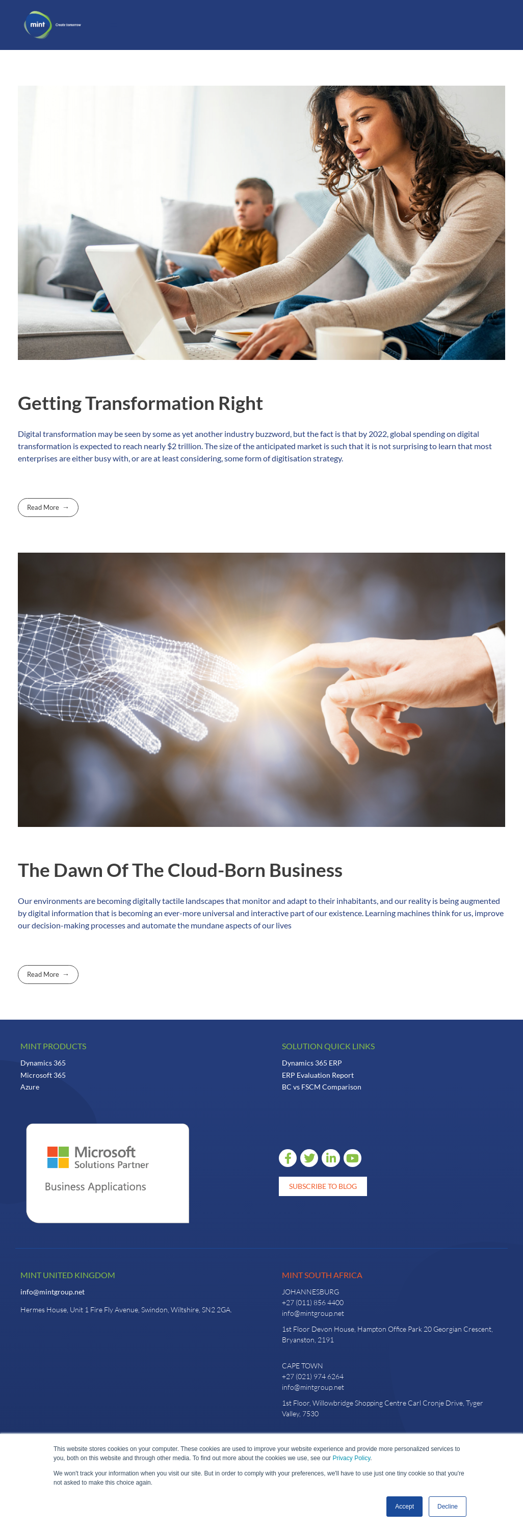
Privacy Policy (351, 1458)
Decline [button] (447, 1506)
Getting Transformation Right (140, 403)
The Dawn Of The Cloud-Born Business (180, 870)
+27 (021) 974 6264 (313, 1376)
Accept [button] (404, 1506)
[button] (113, 25)
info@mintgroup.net (52, 1291)
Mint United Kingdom (67, 1275)
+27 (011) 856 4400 (313, 1302)
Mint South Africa (322, 1275)
